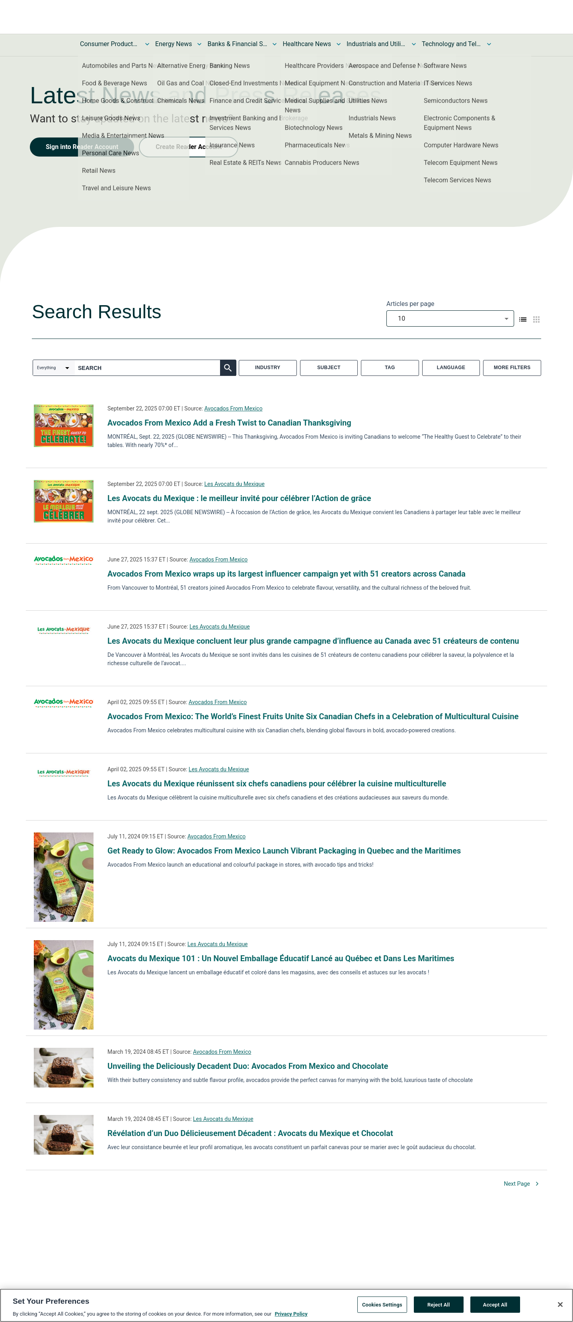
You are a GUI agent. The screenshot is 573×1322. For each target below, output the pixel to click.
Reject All (438, 1306)
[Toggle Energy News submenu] (199, 44)
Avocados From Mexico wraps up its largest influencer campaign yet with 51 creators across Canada (286, 574)
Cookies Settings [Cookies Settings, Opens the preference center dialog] (382, 1306)
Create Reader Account (189, 147)
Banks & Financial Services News (237, 44)
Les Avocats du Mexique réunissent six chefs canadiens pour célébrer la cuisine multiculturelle (276, 783)
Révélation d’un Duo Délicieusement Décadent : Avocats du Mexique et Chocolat (250, 1133)
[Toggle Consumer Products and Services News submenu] (147, 44)
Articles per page (410, 304)
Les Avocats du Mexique (234, 484)
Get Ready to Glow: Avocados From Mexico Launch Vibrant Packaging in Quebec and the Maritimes (284, 851)
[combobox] (450, 318)
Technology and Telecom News (451, 44)
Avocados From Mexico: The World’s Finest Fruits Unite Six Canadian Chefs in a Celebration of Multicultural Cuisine (312, 716)
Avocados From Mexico (233, 408)
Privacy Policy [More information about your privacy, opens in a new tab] (291, 1315)
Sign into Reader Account (82, 147)
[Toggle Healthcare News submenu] (339, 44)
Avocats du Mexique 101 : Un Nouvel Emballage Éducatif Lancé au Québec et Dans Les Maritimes (280, 958)
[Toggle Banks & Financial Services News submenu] (275, 44)
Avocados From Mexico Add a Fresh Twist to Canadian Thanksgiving (229, 423)
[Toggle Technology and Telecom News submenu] (489, 44)
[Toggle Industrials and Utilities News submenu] (414, 44)
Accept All (495, 1306)
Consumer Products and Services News (110, 44)
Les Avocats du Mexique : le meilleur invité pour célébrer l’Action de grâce (239, 498)
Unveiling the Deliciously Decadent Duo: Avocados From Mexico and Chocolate (247, 1066)
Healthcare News (307, 44)
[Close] (560, 1305)
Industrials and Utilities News (376, 44)
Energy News (173, 44)
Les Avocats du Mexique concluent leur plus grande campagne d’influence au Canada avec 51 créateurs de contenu (313, 641)
